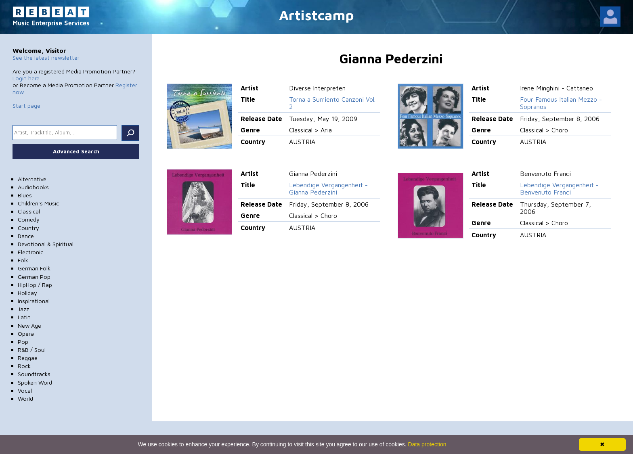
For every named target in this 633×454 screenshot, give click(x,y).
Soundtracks (34, 373)
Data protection (427, 444)
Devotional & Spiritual (45, 244)
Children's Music (38, 203)
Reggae (28, 357)
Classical (29, 211)
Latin (24, 317)
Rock (24, 365)
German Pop (34, 276)
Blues (25, 195)
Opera (26, 333)
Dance (26, 235)
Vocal (25, 390)
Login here (26, 78)
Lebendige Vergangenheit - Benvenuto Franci (559, 188)
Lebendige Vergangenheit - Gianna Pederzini (328, 188)
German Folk (34, 268)
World (25, 398)
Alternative (32, 179)
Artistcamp (316, 14)
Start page (26, 105)
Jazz (23, 308)
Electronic (30, 252)
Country (28, 227)
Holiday (27, 292)
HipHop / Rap (35, 284)
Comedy (29, 219)
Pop (23, 341)
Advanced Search (76, 151)
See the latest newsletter (46, 57)
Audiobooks (33, 187)
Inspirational (34, 300)
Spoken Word (35, 382)
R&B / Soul (32, 349)
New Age (29, 325)
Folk (23, 260)
